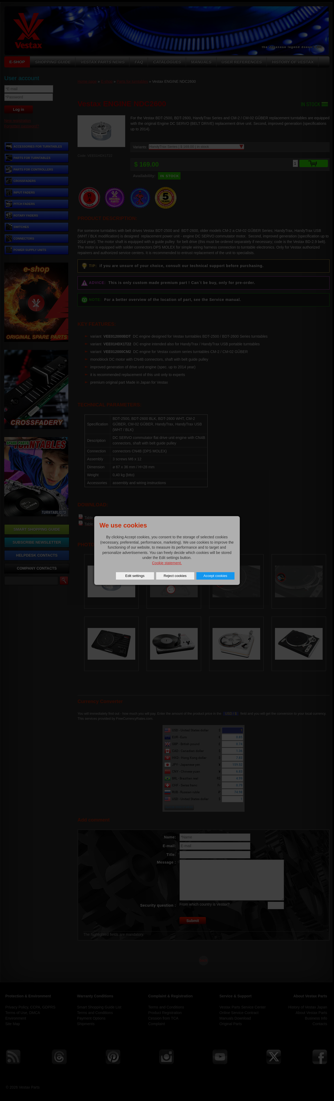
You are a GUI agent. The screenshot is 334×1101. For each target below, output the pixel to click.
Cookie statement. (167, 563)
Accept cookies (215, 576)
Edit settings (135, 576)
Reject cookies (175, 576)
